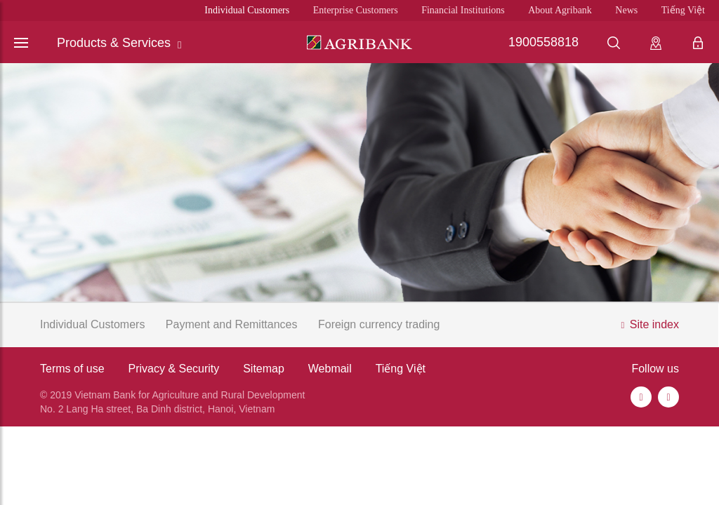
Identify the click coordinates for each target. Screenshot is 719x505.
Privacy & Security (173, 369)
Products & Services (119, 43)
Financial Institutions (463, 10)
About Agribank (560, 10)
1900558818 (543, 42)
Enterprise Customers (355, 10)
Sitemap (263, 369)
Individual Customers (246, 10)
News (626, 10)
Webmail (330, 369)
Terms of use (72, 369)
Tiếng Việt (683, 10)
